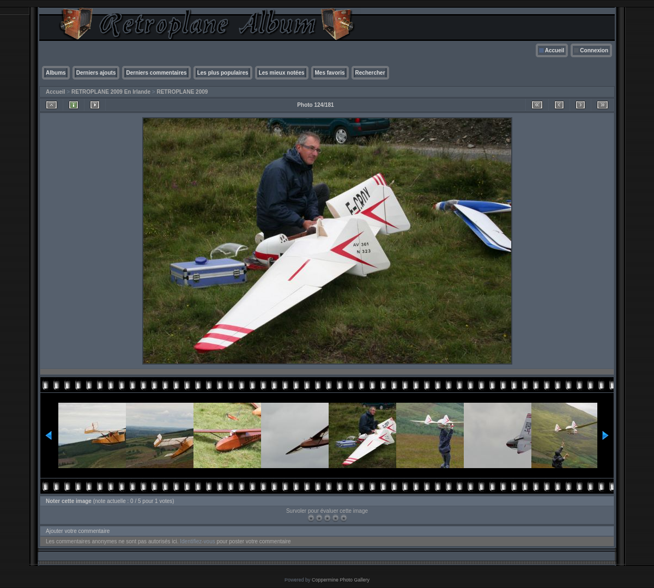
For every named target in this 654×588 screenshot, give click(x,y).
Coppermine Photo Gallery (341, 580)
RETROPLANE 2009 (182, 92)
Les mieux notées (282, 73)
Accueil (555, 50)
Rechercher (370, 73)
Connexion (594, 50)
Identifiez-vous (197, 541)
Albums (56, 73)
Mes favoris (330, 73)
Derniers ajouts (96, 73)
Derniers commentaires (156, 73)
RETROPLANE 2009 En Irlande (110, 92)
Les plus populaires (223, 73)
